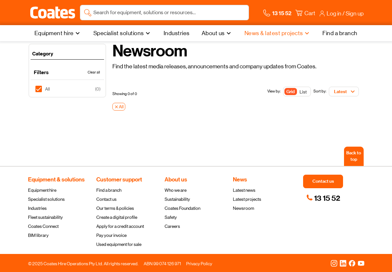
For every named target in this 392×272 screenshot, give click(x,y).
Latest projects (247, 199)
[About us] (217, 33)
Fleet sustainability (45, 217)
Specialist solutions (46, 199)
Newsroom (243, 208)
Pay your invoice (111, 235)
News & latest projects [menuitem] (273, 33)
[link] (323, 198)
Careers (172, 226)
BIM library (38, 235)
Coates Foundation (182, 208)
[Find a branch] (340, 33)
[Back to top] (354, 156)
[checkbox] (41, 89)
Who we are (175, 190)
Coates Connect (43, 226)
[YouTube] (361, 263)
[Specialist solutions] (122, 33)
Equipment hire (42, 190)
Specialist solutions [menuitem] (118, 33)
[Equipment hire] (57, 33)
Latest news (244, 190)
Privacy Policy (199, 263)
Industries (37, 208)
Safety (171, 217)
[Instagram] (334, 263)
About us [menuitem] (213, 33)
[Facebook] (352, 263)
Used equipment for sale (118, 244)
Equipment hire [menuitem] (54, 33)
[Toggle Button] (297, 92)
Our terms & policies (115, 208)
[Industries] (177, 33)
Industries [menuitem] (177, 33)
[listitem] (67, 89)
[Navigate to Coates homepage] (53, 12)
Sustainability (177, 199)
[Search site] (169, 12)
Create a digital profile (116, 217)
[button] (53, 12)
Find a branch (108, 190)
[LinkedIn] (343, 263)
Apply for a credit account (120, 226)
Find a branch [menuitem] (340, 33)
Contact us (106, 199)
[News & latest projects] (277, 33)
